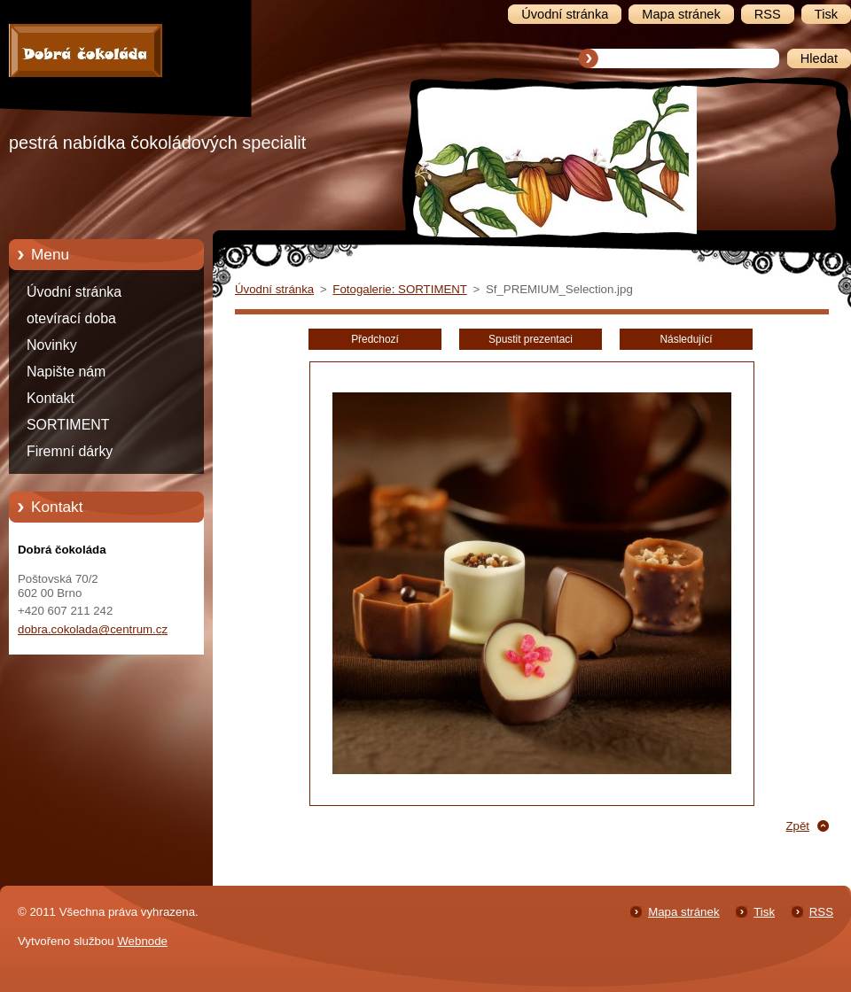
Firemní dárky (70, 451)
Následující (686, 339)
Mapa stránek (683, 911)
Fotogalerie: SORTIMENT (399, 289)
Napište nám (66, 371)
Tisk (764, 911)
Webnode (142, 941)
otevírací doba (71, 318)
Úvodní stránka (74, 291)
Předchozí (375, 339)
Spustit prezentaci (530, 339)
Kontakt (50, 398)
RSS (821, 911)
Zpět (797, 826)
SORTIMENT (68, 424)
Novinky (52, 345)
